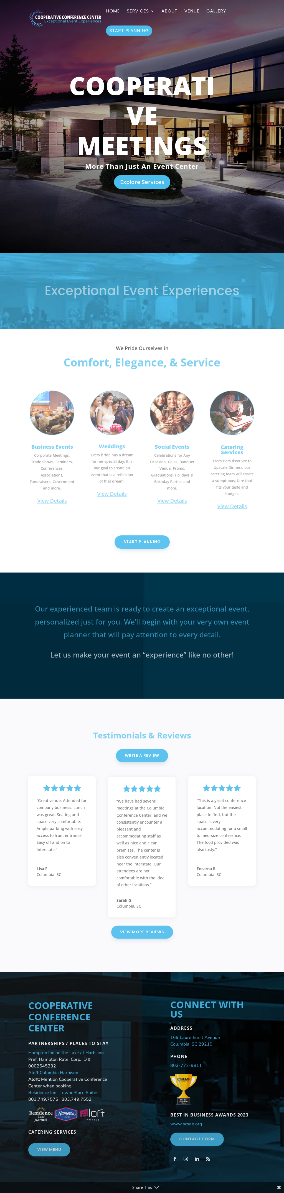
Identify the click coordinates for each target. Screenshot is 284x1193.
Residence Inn (42, 1093)
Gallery (216, 11)
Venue (191, 11)
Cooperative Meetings (142, 115)
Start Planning (129, 30)
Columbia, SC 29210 (191, 1044)
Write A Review (142, 755)
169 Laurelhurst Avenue (195, 1037)
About (169, 11)
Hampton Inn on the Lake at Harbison (66, 1053)
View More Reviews (142, 932)
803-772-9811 (186, 1065)
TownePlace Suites (79, 1093)
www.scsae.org (186, 1124)
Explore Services (142, 182)
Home (113, 11)
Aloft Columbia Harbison (53, 1073)
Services (138, 11)
